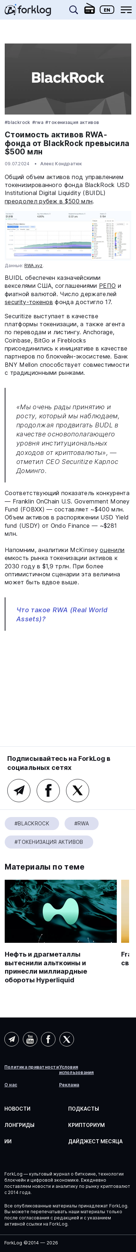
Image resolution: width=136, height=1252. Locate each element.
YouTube (30, 1039)
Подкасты (83, 1109)
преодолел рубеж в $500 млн (48, 201)
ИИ (8, 1141)
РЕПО (107, 285)
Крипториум (86, 1125)
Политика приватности (31, 1067)
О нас (10, 1084)
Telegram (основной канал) (18, 790)
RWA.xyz (33, 265)
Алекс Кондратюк (61, 163)
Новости (17, 1109)
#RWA (38, 122)
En (107, 10)
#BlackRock (17, 122)
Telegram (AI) (11, 1039)
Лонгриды (19, 1125)
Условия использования (76, 1070)
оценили (112, 550)
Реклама (69, 1084)
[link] (28, 12)
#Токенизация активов (72, 122)
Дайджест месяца (95, 1141)
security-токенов (29, 302)
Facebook (48, 790)
